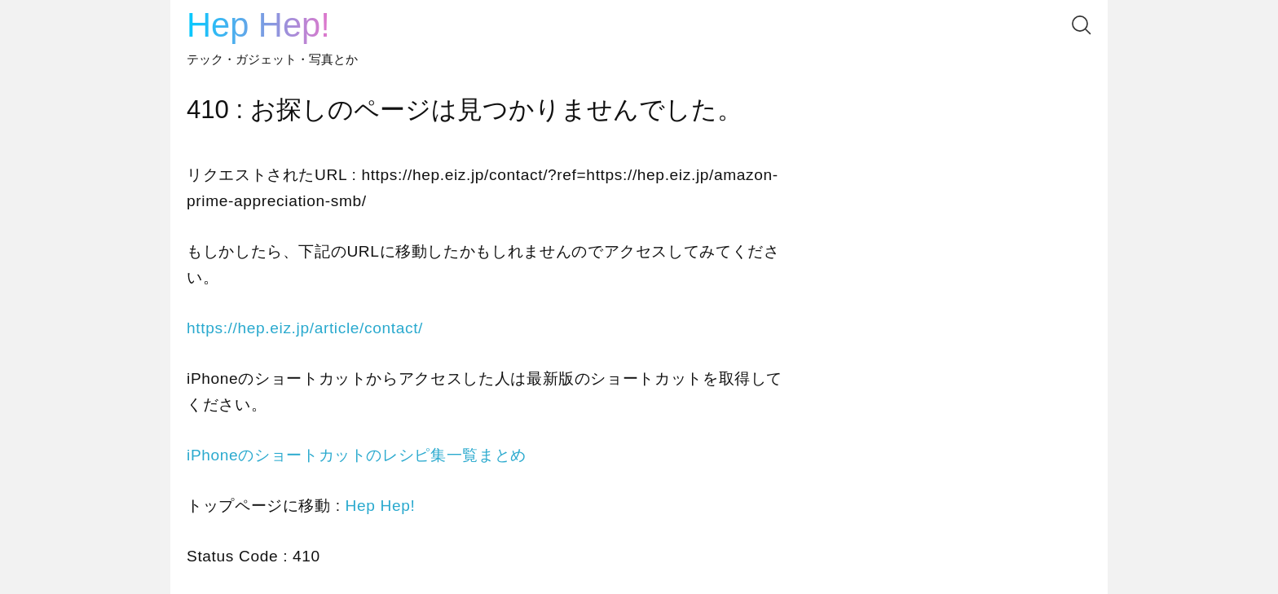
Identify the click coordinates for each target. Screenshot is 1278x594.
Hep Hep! (258, 25)
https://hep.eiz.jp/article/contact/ (305, 328)
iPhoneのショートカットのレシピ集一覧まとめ (357, 455)
